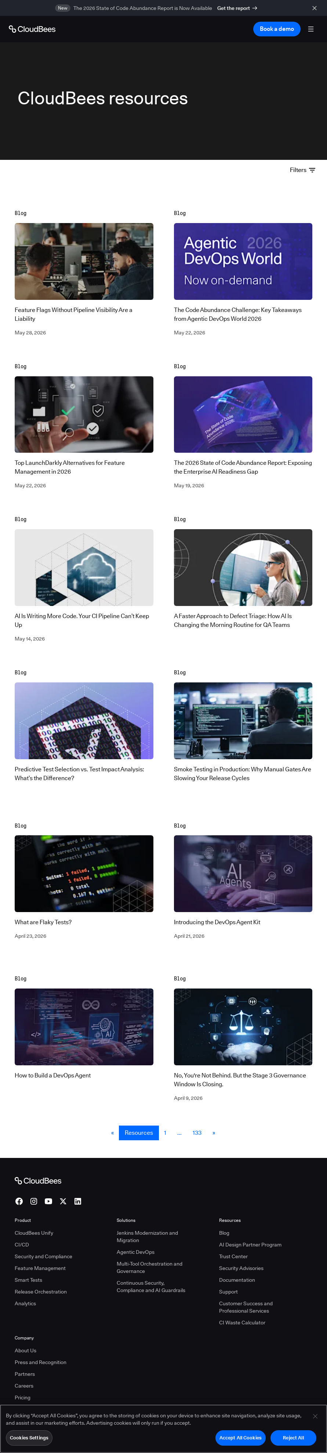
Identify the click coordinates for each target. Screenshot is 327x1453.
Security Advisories (241, 1268)
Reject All (293, 1441)
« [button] (112, 1132)
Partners (25, 1374)
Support (228, 1292)
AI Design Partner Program (250, 1245)
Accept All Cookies (240, 1441)
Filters (302, 169)
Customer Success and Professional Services (246, 1307)
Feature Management (40, 1268)
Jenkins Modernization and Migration (147, 1236)
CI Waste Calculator (242, 1322)
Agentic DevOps (136, 1252)
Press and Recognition (40, 1362)
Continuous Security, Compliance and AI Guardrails (151, 1286)
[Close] (315, 1419)
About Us (25, 1350)
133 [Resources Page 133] (197, 1132)
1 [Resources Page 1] (165, 1132)
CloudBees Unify (34, 1233)
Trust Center (233, 1256)
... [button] (179, 1132)
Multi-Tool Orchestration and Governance (149, 1267)
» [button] (213, 1132)
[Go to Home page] (32, 29)
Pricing (22, 1397)
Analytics (25, 1303)
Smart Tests (28, 1280)
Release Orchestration (41, 1292)
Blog (224, 1233)
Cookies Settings (29, 1441)
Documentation (237, 1280)
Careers (24, 1386)
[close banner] (316, 8)
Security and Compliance (43, 1256)
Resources (139, 1132)
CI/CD (22, 1245)
